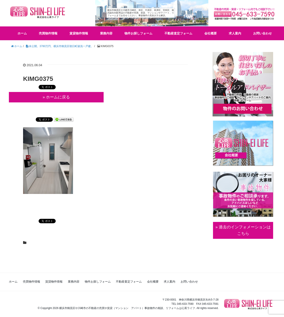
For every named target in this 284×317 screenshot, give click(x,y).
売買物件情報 (48, 33)
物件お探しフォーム (138, 33)
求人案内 (235, 33)
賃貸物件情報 (78, 33)
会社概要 (210, 33)
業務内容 (106, 33)
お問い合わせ (262, 33)
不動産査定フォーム (178, 33)
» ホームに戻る (56, 97)
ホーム (22, 33)
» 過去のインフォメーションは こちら (243, 230)
